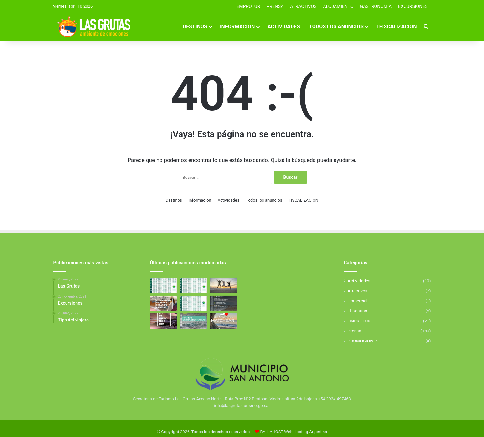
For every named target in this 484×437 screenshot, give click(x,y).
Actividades (283, 27)
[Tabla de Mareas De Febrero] (193, 303)
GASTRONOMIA (376, 6)
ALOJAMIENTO (338, 6)
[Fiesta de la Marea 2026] (164, 303)
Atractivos (303, 6)
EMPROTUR (248, 6)
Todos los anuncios (336, 27)
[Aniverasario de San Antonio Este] (223, 303)
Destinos (195, 27)
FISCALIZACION (396, 27)
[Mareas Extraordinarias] (193, 321)
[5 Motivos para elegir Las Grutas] (223, 321)
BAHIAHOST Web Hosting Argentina (293, 431)
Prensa (354, 330)
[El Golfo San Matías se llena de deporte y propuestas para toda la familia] (164, 321)
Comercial (358, 300)
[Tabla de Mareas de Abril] (164, 285)
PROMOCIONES (363, 340)
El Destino (357, 310)
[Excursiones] (223, 285)
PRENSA (274, 6)
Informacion (237, 27)
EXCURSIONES (412, 6)
